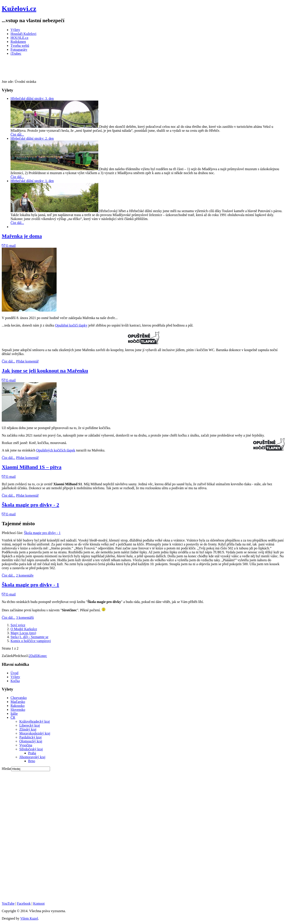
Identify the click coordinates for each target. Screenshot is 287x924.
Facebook (23, 903)
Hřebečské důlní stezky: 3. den (32, 98)
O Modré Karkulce (24, 629)
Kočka (15, 681)
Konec (42, 656)
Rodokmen (18, 41)
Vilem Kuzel (29, 918)
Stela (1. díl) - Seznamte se (29, 637)
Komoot (39, 903)
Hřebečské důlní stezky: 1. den (32, 181)
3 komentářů (25, 617)
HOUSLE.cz (19, 38)
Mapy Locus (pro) (23, 633)
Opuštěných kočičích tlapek (55, 450)
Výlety (15, 30)
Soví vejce (18, 625)
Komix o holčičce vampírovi (31, 641)
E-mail (9, 245)
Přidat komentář (27, 361)
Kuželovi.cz (19, 9)
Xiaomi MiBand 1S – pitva (31, 467)
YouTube (8, 903)
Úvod (14, 673)
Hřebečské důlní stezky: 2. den (32, 138)
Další (34, 656)
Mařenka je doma (22, 236)
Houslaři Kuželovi (23, 34)
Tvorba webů (20, 45)
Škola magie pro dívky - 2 (30, 505)
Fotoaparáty (19, 49)
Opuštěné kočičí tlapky (71, 325)
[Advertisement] (81, 69)
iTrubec (16, 53)
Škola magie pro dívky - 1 (42, 533)
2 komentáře (25, 575)
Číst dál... (17, 134)
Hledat (6, 769)
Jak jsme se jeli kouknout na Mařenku (45, 371)
